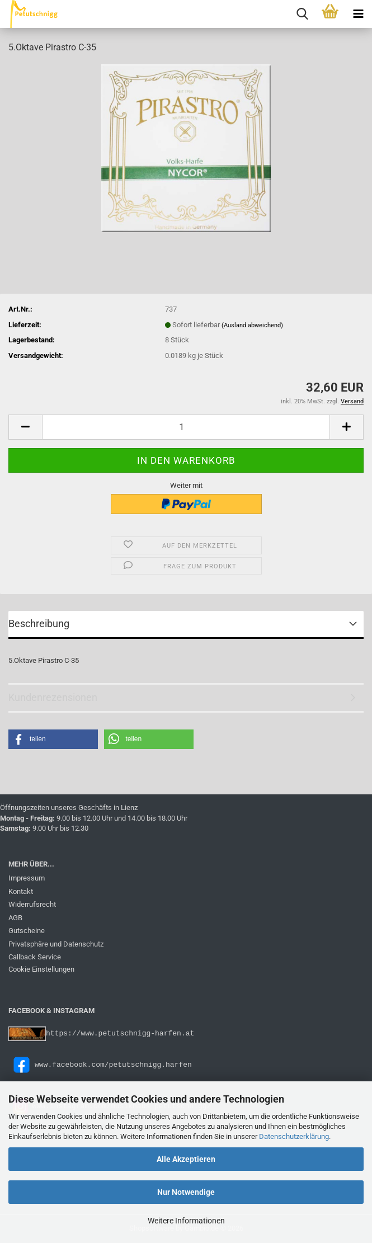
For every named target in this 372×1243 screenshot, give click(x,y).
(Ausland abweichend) (252, 325)
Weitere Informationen (186, 1220)
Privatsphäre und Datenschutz (55, 944)
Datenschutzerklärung (294, 1136)
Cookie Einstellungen (41, 969)
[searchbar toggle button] (302, 14)
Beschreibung (38, 623)
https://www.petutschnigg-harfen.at (120, 1033)
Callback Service (34, 957)
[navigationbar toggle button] (358, 14)
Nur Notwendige (186, 1192)
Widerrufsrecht (32, 904)
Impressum (26, 878)
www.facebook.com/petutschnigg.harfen (100, 1064)
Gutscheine (26, 930)
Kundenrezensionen (52, 697)
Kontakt (20, 891)
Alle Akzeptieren (186, 1159)
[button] (25, 427)
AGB (15, 918)
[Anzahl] (186, 427)
